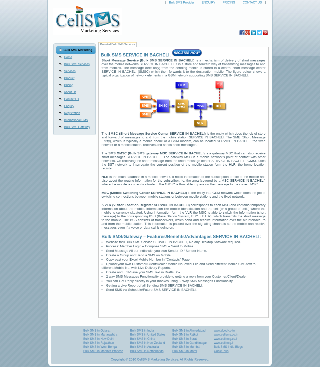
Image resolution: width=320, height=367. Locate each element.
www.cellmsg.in (224, 343)
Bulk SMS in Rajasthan (98, 343)
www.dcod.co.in (224, 330)
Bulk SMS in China (142, 339)
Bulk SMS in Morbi (184, 351)
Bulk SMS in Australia (144, 347)
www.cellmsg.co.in (226, 339)
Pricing (68, 85)
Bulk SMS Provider (181, 2)
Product (69, 78)
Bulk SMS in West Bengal (100, 347)
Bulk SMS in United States (148, 334)
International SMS (76, 120)
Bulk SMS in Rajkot (185, 334)
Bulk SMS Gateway (77, 127)
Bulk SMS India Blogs (228, 347)
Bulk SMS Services (77, 64)
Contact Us (71, 99)
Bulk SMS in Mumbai (186, 347)
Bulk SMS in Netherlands (147, 351)
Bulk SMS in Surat (184, 339)
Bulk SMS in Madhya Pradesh (103, 351)
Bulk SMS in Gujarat (96, 330)
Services (70, 71)
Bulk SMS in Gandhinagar (189, 343)
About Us (70, 92)
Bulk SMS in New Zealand (147, 343)
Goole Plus (221, 351)
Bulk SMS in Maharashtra (100, 334)
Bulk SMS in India (142, 330)
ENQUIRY (208, 2)
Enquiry (69, 106)
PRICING (229, 2)
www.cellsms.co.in (226, 334)
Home (68, 57)
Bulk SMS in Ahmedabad (189, 330)
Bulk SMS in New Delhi (98, 339)
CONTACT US (252, 2)
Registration (72, 113)
